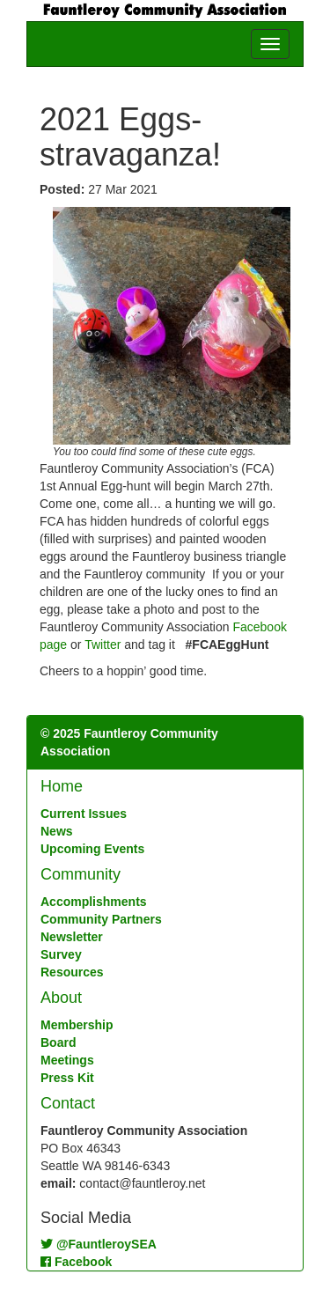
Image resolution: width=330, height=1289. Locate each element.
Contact (67, 1103)
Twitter (102, 644)
